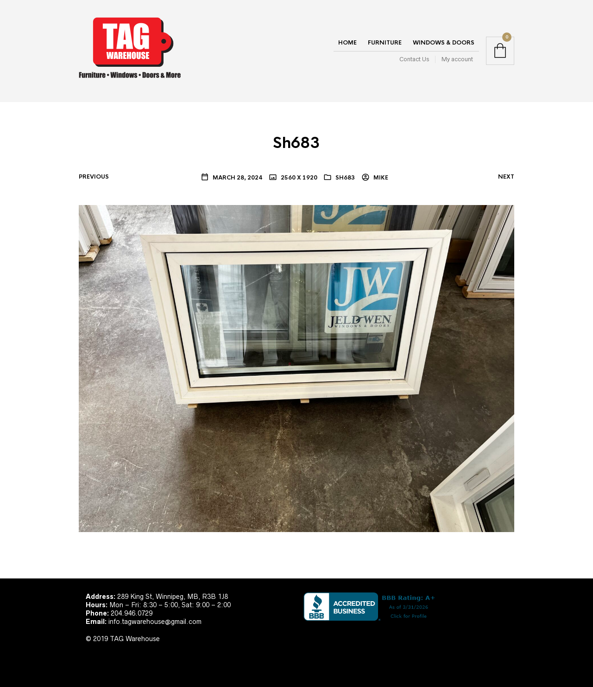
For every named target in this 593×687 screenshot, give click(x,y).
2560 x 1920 (298, 177)
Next (506, 176)
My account (457, 59)
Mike (380, 177)
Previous (94, 176)
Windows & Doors (443, 42)
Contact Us (414, 59)
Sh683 (345, 177)
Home (347, 42)
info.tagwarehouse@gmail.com (155, 621)
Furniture (385, 42)
